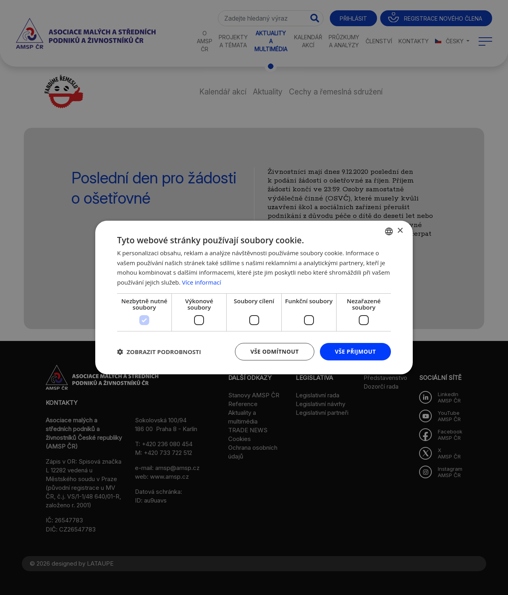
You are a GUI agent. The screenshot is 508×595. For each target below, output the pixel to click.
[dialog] (254, 297)
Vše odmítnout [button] (274, 351)
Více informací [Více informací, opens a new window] (201, 282)
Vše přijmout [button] (355, 351)
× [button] (400, 231)
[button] (159, 351)
